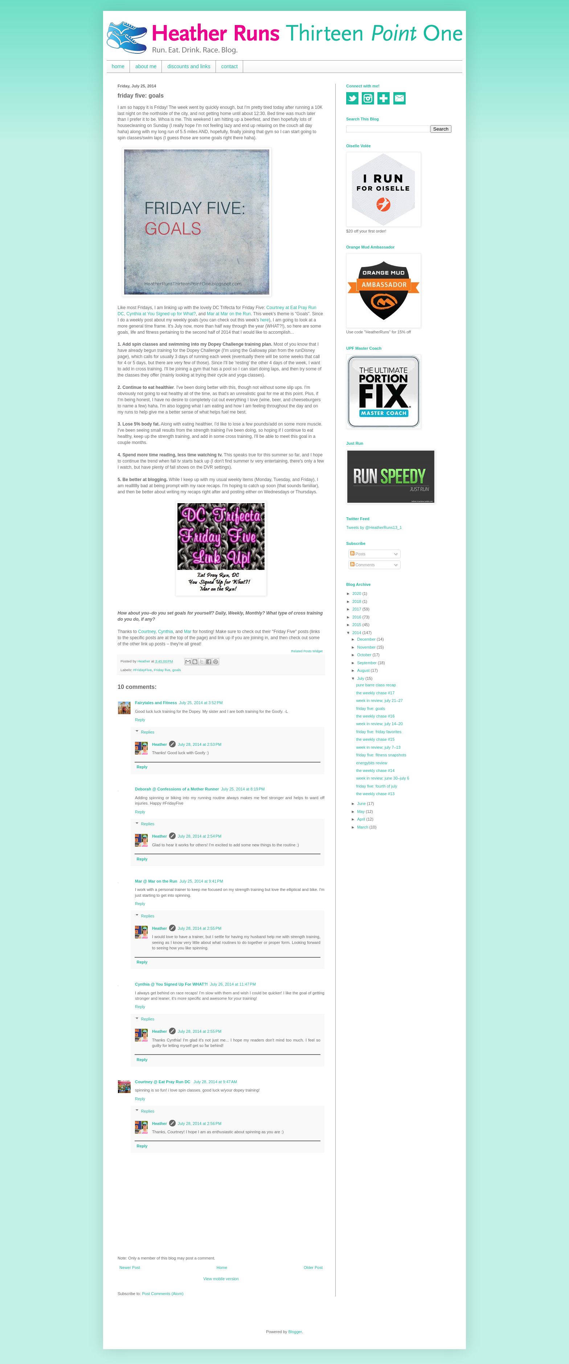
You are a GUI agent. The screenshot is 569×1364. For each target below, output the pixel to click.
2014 (357, 632)
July (361, 678)
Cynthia (165, 631)
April (361, 819)
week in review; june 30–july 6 (382, 778)
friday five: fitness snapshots (381, 755)
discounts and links (188, 66)
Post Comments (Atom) (162, 1293)
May (361, 811)
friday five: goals (370, 708)
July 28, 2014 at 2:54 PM (199, 836)
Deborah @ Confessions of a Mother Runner (177, 789)
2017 (357, 609)
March (363, 827)
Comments (362, 565)
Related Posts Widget (307, 651)
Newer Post (129, 1267)
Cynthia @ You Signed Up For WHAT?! (171, 984)
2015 (357, 625)
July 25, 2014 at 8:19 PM (243, 789)
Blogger (295, 1332)
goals (176, 670)
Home (222, 1267)
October (364, 655)
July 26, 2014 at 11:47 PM (233, 984)
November (367, 647)
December (367, 639)
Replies (148, 732)
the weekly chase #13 (375, 794)
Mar (188, 631)
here (264, 319)
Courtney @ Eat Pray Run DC (163, 1082)
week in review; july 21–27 (379, 700)
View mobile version (221, 1279)
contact (229, 66)
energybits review (371, 763)
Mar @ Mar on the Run (156, 881)
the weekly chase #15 (375, 739)
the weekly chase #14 (375, 770)
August (364, 670)
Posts (358, 554)
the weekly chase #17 (375, 693)
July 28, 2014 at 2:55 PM (199, 928)
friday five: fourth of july (376, 786)
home (118, 66)
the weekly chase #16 (375, 716)
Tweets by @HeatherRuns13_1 (374, 527)
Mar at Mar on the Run (229, 313)
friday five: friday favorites (378, 732)
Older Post (313, 1267)
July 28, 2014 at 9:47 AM (215, 1082)
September (367, 663)
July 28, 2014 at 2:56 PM (199, 1123)
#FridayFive (142, 670)
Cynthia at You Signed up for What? (161, 313)
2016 (357, 617)
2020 (357, 593)
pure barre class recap (376, 685)
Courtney (146, 631)
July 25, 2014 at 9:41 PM (201, 881)
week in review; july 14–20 (379, 724)
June (362, 803)
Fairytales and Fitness (156, 703)
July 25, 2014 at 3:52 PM (201, 703)
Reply (140, 720)
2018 (357, 601)
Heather (159, 744)
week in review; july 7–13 (378, 747)
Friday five (162, 670)
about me (145, 66)
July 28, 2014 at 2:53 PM (199, 744)
